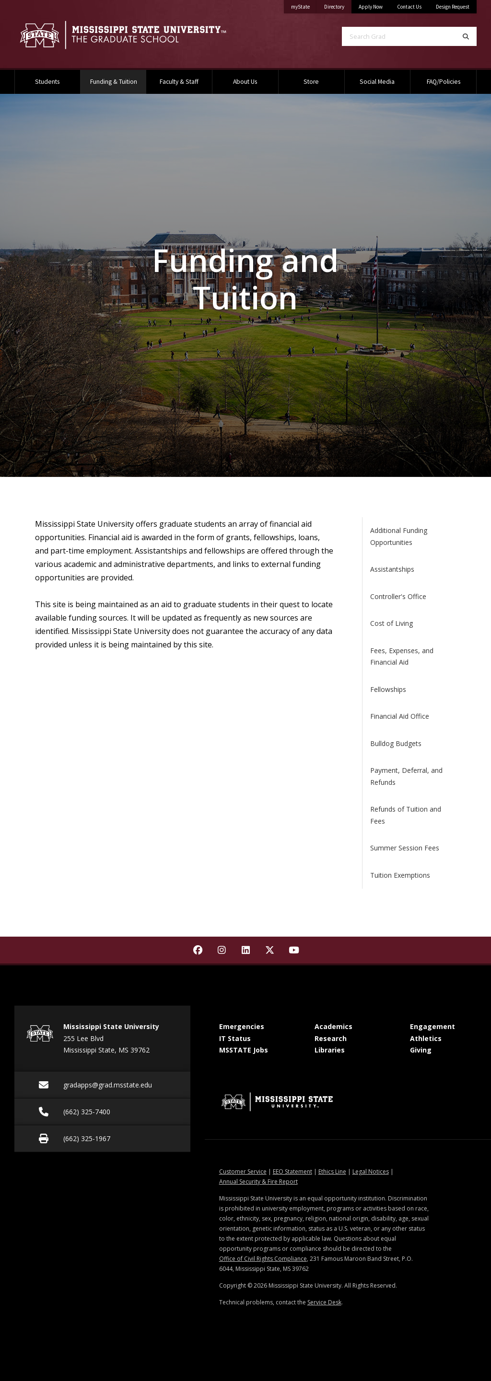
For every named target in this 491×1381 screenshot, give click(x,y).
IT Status (235, 1038)
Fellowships (388, 689)
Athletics (426, 1038)
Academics (333, 1026)
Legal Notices (370, 1171)
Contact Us (409, 6)
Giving (421, 1049)
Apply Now (371, 6)
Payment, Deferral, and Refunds (406, 776)
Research (331, 1038)
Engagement (432, 1026)
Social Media (377, 82)
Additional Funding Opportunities (398, 536)
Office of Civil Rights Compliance (263, 1259)
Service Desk (324, 1302)
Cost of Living (391, 623)
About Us (245, 82)
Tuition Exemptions (400, 875)
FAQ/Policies (443, 82)
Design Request (452, 6)
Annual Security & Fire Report (258, 1181)
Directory (337, 5)
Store (311, 82)
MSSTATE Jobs (243, 1049)
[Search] (466, 36)
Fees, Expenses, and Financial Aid (401, 656)
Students (47, 82)
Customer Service (243, 1171)
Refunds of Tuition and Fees (405, 815)
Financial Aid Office (399, 716)
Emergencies (241, 1026)
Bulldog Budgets (395, 743)
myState (304, 5)
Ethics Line (332, 1171)
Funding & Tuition (118, 78)
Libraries (330, 1049)
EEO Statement (292, 1171)
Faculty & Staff (179, 82)
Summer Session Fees (404, 847)
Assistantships (392, 569)
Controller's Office (398, 596)
